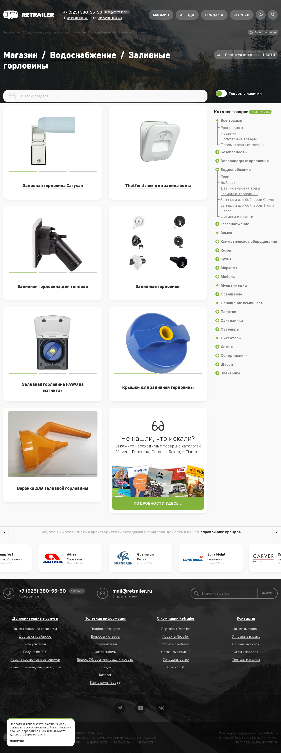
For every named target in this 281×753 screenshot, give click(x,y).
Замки (226, 233)
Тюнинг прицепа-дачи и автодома (35, 667)
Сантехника (232, 320)
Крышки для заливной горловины (158, 387)
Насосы (227, 211)
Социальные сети (245, 644)
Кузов (226, 250)
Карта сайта (122, 742)
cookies (15, 731)
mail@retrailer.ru (116, 12)
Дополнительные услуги (35, 618)
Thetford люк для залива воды (158, 185)
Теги (77, 742)
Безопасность (234, 152)
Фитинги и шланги (237, 217)
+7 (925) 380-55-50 (82, 12)
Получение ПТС (35, 652)
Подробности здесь (158, 503)
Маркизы (229, 268)
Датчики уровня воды (240, 188)
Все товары (231, 120)
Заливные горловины (239, 194)
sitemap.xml (145, 742)
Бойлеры (228, 182)
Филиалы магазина (246, 659)
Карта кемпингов (103, 682)
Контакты (246, 618)
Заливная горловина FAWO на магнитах (53, 387)
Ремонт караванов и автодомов (35, 659)
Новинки (228, 133)
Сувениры (230, 329)
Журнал (241, 15)
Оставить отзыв (173, 652)
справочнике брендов (220, 532)
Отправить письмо (110, 18)
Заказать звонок (77, 18)
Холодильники (234, 355)
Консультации (35, 644)
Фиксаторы (231, 338)
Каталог (105, 675)
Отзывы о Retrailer (175, 644)
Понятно (17, 741)
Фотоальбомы (105, 652)
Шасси (227, 364)
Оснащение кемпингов (242, 303)
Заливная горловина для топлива (52, 286)
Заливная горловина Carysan (53, 185)
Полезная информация (105, 618)
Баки (225, 177)
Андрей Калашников (237, 737)
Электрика (230, 373)
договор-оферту (21, 734)
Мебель (228, 276)
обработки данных (34, 731)
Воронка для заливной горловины (52, 488)
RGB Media (270, 733)
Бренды (105, 667)
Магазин (161, 15)
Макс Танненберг (266, 737)
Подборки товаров (105, 629)
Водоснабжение (83, 54)
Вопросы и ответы (105, 636)
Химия (227, 347)
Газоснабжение (235, 224)
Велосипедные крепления (245, 161)
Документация (105, 644)
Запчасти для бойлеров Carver (248, 199)
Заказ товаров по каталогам (35, 629)
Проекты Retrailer (175, 636)
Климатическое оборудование (249, 241)
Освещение (231, 294)
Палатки (228, 311)
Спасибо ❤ (175, 667)
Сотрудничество (176, 659)
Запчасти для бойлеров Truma (247, 205)
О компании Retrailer (176, 618)
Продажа (214, 15)
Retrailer (96, 733)
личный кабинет (256, 742)
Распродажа (232, 127)
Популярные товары (239, 139)
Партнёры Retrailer (175, 629)
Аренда (187, 15)
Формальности (97, 742)
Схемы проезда (246, 652)
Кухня (226, 259)
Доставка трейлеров (35, 636)
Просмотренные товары (242, 145)
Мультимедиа (234, 285)
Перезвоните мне (30, 596)
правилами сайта (42, 727)
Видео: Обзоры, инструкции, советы (105, 659)
